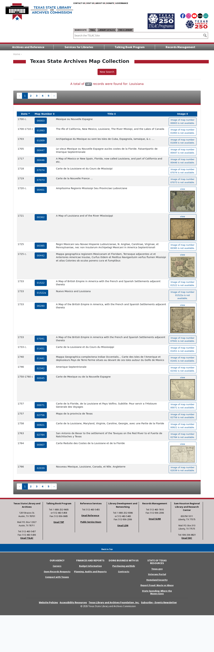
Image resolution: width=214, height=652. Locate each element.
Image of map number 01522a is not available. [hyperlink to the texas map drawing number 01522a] (182, 295)
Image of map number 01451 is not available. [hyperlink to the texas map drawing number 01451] (182, 349)
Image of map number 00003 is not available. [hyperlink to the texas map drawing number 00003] (182, 121)
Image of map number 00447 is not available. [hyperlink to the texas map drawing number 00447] (182, 151)
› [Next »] (54, 95)
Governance (121, 3)
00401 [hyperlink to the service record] (41, 189)
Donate (110, 3)
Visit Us (90, 3)
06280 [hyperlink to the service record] (41, 305)
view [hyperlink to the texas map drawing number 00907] (182, 452)
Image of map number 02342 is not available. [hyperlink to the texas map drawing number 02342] (182, 369)
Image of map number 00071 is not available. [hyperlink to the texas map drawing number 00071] (182, 406)
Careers (57, 565)
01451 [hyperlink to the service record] (41, 348)
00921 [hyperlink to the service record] (41, 425)
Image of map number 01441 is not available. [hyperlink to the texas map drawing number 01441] (182, 359)
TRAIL (92, 30)
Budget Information (90, 565)
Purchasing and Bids (123, 565)
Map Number (43, 114)
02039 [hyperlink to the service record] (41, 468)
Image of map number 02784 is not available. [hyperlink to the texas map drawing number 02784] (182, 436)
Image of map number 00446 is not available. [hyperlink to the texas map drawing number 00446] (182, 161)
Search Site (81, 30)
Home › (17, 54)
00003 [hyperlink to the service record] (41, 120)
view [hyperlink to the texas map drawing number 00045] (182, 388)
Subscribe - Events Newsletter (159, 602)
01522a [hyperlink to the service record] (41, 292)
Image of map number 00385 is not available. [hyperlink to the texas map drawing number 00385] (182, 246)
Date (24, 114)
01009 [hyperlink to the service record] (41, 140)
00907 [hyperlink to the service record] (41, 444)
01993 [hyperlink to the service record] (41, 130)
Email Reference (90, 515)
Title (110, 114)
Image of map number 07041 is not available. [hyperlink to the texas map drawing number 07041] (182, 339)
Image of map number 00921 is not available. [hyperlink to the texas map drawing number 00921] (182, 426)
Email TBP (59, 522)
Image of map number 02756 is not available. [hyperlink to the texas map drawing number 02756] (182, 416)
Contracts (123, 571)
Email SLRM (155, 518)
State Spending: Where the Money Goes (157, 592)
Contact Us (79, 3)
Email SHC (187, 538)
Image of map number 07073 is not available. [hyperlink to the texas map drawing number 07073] (182, 181)
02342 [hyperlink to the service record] (41, 368)
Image (181, 114)
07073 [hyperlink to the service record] (41, 180)
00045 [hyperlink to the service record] (41, 378)
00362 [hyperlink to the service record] (41, 217)
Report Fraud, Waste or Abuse (157, 585)
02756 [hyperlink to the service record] (41, 415)
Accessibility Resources (73, 602)
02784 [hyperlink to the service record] (41, 434)
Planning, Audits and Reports (90, 571)
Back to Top (107, 549)
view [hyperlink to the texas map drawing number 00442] (182, 265)
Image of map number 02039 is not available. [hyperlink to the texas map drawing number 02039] (182, 469)
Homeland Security (157, 579)
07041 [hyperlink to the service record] (41, 338)
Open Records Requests (57, 571)
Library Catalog (106, 30)
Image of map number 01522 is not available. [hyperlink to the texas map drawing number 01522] (182, 284)
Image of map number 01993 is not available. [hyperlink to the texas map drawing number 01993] (182, 131)
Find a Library (125, 30)
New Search (107, 71)
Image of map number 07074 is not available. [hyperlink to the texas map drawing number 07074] (182, 171)
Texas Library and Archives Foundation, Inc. (114, 602)
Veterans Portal (157, 574)
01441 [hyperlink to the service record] (41, 358)
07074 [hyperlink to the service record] (41, 170)
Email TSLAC (26, 538)
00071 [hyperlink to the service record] (41, 405)
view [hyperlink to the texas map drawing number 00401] (182, 199)
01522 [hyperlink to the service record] (41, 282)
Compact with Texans (57, 576)
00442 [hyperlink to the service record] (41, 255)
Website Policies (48, 602)
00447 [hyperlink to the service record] (41, 150)
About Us (100, 3)
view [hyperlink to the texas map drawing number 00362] (182, 227)
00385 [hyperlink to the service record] (41, 245)
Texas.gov (157, 568)
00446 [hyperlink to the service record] (41, 160)
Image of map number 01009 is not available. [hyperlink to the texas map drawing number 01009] (182, 141)
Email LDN (122, 525)
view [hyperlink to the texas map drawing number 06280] (182, 318)
